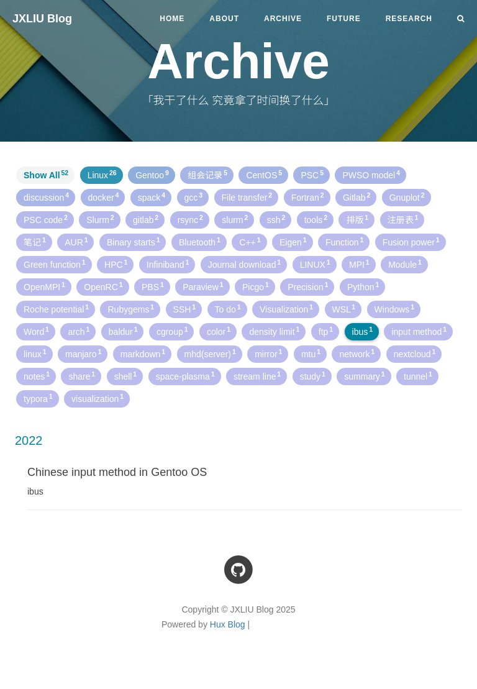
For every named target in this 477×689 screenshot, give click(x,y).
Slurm (100, 219)
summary (364, 375)
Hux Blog (227, 624)
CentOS (264, 174)
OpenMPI (44, 286)
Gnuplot (407, 197)
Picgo (255, 286)
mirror (268, 353)
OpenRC (103, 286)
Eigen (293, 241)
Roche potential (56, 308)
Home (172, 18)
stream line (257, 375)
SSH (184, 308)
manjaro (83, 353)
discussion (46, 197)
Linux (102, 174)
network (357, 353)
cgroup (172, 331)
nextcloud (415, 353)
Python (363, 286)
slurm (235, 219)
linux (35, 353)
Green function (55, 264)
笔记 (35, 241)
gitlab (145, 219)
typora (38, 398)
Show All (46, 174)
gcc (193, 197)
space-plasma (185, 375)
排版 (357, 219)
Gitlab (356, 197)
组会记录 (207, 174)
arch (78, 331)
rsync (190, 219)
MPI (359, 264)
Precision (308, 286)
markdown (142, 353)
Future (344, 18)
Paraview (203, 286)
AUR (76, 241)
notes (37, 375)
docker (103, 197)
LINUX (315, 264)
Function (344, 241)
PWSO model (371, 174)
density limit (274, 331)
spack (151, 197)
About (224, 18)
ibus (362, 331)
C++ (249, 241)
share (81, 375)
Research (409, 18)
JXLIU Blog (42, 18)
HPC (115, 264)
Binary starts (133, 241)
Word (36, 331)
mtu (310, 353)
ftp (326, 331)
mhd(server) (210, 353)
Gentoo (152, 174)
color (218, 331)
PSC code (46, 219)
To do (228, 308)
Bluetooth (199, 241)
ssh (276, 219)
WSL (344, 308)
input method (419, 331)
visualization (97, 398)
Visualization (286, 308)
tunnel (418, 375)
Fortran (307, 197)
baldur (123, 331)
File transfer (247, 197)
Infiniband (168, 264)
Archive (283, 18)
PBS (153, 286)
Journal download (244, 264)
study (312, 375)
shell (125, 375)
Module (405, 264)
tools (315, 219)
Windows (395, 308)
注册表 (403, 219)
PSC (312, 174)
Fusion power (411, 241)
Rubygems (130, 308)
